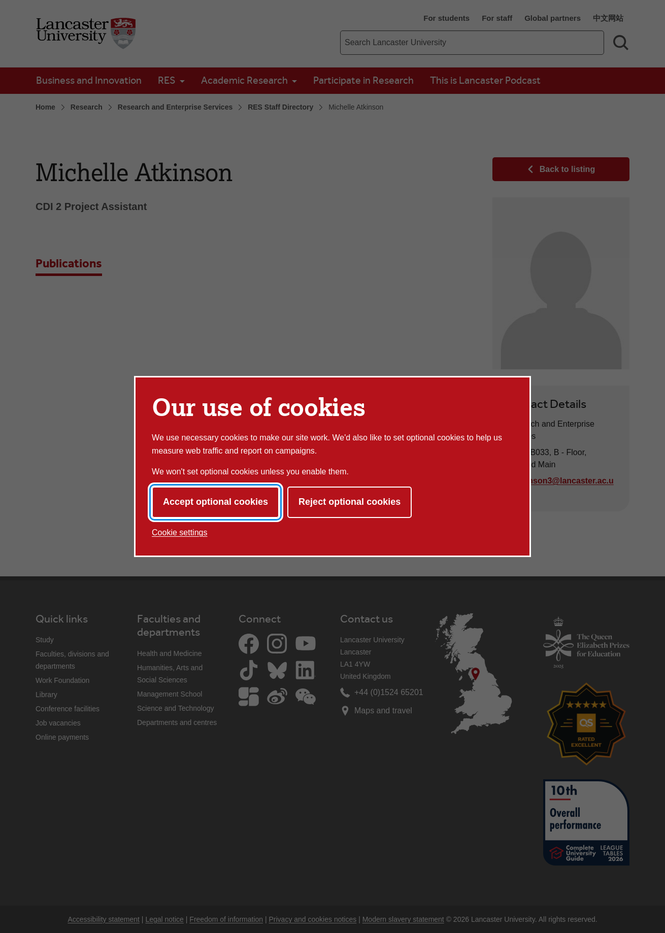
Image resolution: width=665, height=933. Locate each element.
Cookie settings (179, 532)
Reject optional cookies (349, 502)
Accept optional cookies (215, 502)
